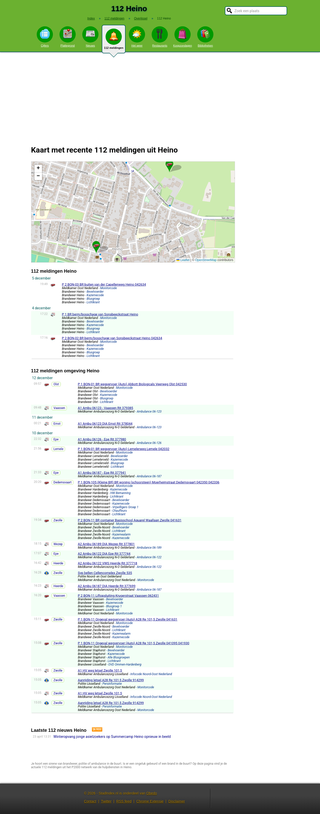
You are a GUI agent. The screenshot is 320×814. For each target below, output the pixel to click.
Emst (56, 423)
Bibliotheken (205, 36)
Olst (56, 384)
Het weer (137, 36)
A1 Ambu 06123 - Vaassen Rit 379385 (105, 408)
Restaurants (160, 36)
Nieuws (90, 36)
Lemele (58, 449)
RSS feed (123, 801)
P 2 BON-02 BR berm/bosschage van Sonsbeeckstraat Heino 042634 (112, 338)
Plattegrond (67, 36)
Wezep (58, 544)
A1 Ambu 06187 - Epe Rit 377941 (102, 473)
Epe (55, 439)
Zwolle (57, 520)
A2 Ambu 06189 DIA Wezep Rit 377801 (106, 544)
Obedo (151, 793)
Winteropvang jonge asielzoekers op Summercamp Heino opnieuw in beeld (112, 737)
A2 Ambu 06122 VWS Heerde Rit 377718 (107, 563)
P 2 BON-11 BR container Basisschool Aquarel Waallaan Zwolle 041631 (129, 520)
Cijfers (45, 36)
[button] (169, 164)
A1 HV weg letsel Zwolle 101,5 (100, 670)
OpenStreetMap (206, 260)
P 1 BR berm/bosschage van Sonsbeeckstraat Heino (100, 314)
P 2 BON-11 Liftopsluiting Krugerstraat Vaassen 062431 (118, 595)
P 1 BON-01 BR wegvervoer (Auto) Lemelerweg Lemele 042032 (123, 449)
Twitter (106, 801)
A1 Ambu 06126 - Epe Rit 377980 (102, 439)
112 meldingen (113, 41)
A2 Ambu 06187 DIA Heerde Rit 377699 (106, 586)
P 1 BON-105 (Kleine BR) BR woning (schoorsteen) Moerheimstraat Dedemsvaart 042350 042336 (148, 482)
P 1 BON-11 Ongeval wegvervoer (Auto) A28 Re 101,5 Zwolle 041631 (127, 619)
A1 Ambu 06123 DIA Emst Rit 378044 (105, 423)
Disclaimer (176, 801)
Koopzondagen (182, 36)
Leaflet (182, 260)
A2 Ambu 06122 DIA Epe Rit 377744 (104, 553)
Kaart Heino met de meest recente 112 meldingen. (132, 212)
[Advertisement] (160, 95)
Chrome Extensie (149, 801)
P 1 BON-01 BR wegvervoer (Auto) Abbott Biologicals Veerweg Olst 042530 (132, 384)
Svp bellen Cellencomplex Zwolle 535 (105, 573)
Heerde (58, 563)
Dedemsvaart (62, 482)
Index (91, 18)
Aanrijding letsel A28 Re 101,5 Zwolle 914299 (111, 680)
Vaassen (59, 408)
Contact (90, 801)
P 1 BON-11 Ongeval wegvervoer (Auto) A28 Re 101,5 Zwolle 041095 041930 (133, 643)
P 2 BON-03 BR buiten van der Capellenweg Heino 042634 (104, 284)
